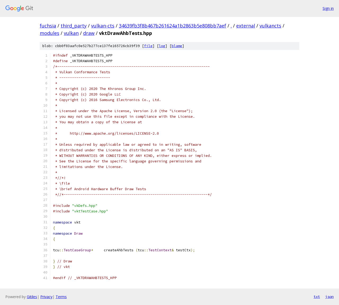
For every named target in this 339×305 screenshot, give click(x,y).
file (148, 46)
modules (49, 33)
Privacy (46, 296)
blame (177, 46)
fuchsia (48, 25)
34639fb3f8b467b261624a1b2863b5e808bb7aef (172, 25)
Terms (61, 296)
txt (317, 296)
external (245, 25)
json (329, 296)
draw (89, 33)
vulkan (71, 33)
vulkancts (270, 25)
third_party (74, 25)
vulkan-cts (102, 25)
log (162, 46)
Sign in (328, 8)
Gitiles (32, 296)
